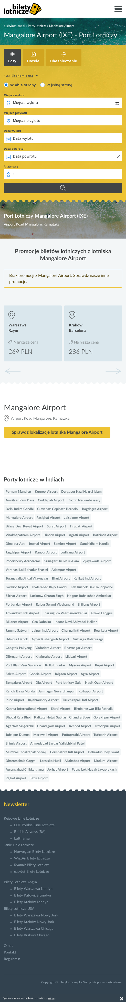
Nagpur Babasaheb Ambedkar (89, 596)
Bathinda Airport (105, 535)
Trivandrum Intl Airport (22, 613)
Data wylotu (12, 131)
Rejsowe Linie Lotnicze (21, 818)
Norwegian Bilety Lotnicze (34, 852)
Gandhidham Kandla (94, 544)
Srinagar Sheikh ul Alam (61, 561)
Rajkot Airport (16, 778)
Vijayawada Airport (96, 561)
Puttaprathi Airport (76, 735)
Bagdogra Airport (95, 509)
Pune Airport (15, 700)
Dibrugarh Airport (19, 656)
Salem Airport (16, 674)
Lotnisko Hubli (50, 761)
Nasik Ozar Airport (99, 683)
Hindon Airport (54, 535)
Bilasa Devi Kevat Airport (24, 526)
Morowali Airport (45, 735)
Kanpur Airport (46, 552)
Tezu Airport (39, 778)
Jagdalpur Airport (18, 552)
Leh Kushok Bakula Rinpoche (92, 587)
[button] (113, 371)
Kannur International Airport (26, 709)
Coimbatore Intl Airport (67, 752)
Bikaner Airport (17, 622)
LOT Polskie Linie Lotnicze (34, 825)
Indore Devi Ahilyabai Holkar (76, 622)
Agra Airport (90, 674)
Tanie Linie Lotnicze (19, 845)
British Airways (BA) (29, 832)
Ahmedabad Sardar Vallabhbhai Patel (57, 743)
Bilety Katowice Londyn (32, 895)
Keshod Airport (80, 726)
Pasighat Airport (48, 518)
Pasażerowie (11, 166)
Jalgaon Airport (66, 674)
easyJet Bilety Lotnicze (31, 872)
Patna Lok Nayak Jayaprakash (94, 769)
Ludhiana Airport (72, 552)
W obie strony (23, 84)
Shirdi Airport (60, 709)
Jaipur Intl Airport (45, 630)
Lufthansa (22, 838)
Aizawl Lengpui (101, 613)
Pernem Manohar (18, 491)
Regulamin (12, 959)
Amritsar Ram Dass (20, 500)
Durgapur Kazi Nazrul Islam (81, 491)
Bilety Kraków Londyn (31, 902)
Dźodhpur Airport (107, 726)
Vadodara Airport (48, 648)
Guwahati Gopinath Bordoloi (57, 509)
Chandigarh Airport (51, 726)
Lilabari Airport (76, 656)
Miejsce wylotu (14, 95)
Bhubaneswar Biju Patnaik (93, 709)
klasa (7, 75)
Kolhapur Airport (90, 691)
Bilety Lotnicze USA (19, 909)
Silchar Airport (16, 596)
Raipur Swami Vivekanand (55, 604)
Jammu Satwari (17, 630)
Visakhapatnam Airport (23, 535)
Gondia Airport (40, 674)
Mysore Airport (80, 665)
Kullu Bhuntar (55, 665)
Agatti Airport (79, 535)
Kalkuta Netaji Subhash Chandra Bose (62, 717)
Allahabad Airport (77, 761)
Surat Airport (56, 526)
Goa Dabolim (41, 622)
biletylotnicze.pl (14, 25)
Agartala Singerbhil (20, 726)
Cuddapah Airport (51, 500)
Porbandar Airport (19, 604)
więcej (51, 998)
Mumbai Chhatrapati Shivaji (26, 752)
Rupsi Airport (104, 665)
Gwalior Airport (17, 587)
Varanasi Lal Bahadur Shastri (27, 570)
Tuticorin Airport (105, 735)
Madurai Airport (106, 761)
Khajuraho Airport (48, 656)
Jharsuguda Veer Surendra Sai (65, 613)
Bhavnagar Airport (78, 648)
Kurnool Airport (46, 491)
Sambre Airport (65, 544)
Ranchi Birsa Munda (20, 691)
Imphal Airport (39, 544)
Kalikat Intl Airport (87, 578)
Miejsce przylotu (15, 113)
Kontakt (10, 952)
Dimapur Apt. (15, 544)
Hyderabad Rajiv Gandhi (49, 587)
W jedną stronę (59, 84)
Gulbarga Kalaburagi (88, 639)
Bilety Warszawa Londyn (33, 889)
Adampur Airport (63, 570)
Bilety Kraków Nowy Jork (34, 922)
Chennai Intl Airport (75, 630)
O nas (8, 946)
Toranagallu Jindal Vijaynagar (27, 578)
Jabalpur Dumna (18, 735)
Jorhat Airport (57, 769)
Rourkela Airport (106, 630)
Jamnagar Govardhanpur (56, 691)
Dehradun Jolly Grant (103, 752)
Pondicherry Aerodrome (23, 561)
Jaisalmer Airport (76, 518)
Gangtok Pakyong (19, 648)
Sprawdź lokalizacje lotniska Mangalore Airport (57, 432)
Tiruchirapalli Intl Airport (80, 700)
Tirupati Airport (81, 526)
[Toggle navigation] (118, 9)
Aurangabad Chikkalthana (25, 769)
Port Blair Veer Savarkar (23, 665)
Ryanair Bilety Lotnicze (31, 865)
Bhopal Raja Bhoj (18, 717)
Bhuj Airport (61, 578)
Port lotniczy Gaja (68, 683)
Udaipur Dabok (17, 639)
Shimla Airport (16, 743)
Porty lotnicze (37, 25)
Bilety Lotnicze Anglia (20, 882)
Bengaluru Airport (19, 683)
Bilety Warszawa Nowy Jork (36, 915)
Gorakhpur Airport (106, 717)
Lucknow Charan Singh (47, 596)
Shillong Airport (89, 604)
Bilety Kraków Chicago (31, 935)
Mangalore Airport (19, 518)
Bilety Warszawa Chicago (34, 928)
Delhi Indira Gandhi (20, 509)
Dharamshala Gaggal (21, 761)
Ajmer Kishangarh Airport (50, 639)
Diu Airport (44, 683)
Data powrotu (14, 148)
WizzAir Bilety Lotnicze (32, 858)
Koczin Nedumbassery (84, 500)
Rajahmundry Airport (43, 700)
